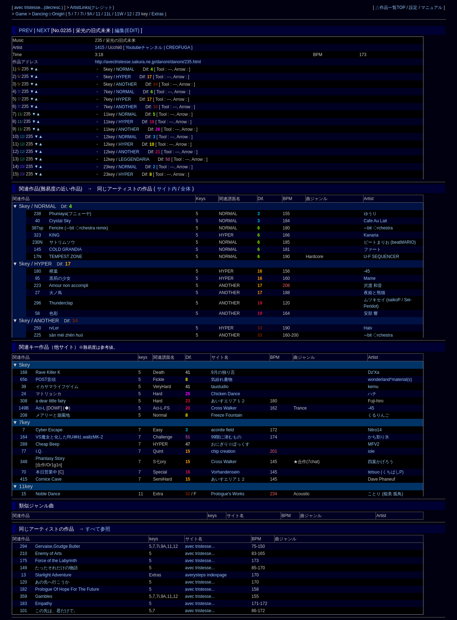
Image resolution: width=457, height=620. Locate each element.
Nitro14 (375, 429)
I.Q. (39, 451)
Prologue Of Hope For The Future (67, 589)
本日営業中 (46, 472)
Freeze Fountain (226, 415)
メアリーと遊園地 (53, 415)
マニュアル (431, 7)
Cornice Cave (49, 479)
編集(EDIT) (127, 30)
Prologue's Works (227, 493)
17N (37, 256)
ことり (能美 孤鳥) (385, 493)
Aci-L (40, 408)
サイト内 (167, 189)
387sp (37, 227)
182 (23, 589)
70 (23, 472)
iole (371, 451)
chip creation (223, 451)
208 (23, 415)
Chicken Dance (225, 393)
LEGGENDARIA (134, 159)
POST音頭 (46, 379)
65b (23, 379)
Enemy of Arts (48, 553)
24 (23, 393)
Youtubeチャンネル (145, 47)
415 (23, 479)
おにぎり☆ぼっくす (230, 444)
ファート (372, 249)
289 (23, 444)
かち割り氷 (378, 437)
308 (23, 400)
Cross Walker (224, 408)
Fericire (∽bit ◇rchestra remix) (78, 227)
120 (23, 582)
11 (98, 13)
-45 (367, 271)
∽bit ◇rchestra (378, 227)
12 (129, 13)
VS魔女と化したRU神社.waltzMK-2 (69, 437)
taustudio (219, 386)
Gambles (43, 596)
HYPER (123, 76)
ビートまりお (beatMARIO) (390, 242)
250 (37, 328)
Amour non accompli (68, 285)
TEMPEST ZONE (65, 256)
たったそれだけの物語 (56, 567)
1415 (100, 47)
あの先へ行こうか (52, 582)
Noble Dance (48, 493)
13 (23, 574)
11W (119, 13)
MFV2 (373, 444)
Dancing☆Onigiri (49, 13)
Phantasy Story (50, 458)
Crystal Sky (60, 220)
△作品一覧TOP (390, 7)
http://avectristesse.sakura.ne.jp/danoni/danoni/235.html (148, 61)
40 (37, 220)
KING (54, 235)
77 (23, 451)
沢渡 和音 (373, 285)
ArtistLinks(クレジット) (92, 7)
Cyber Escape (49, 429)
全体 (186, 189)
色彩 (53, 313)
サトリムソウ (62, 242)
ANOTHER (126, 84)
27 (37, 292)
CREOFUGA (178, 47)
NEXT (43, 30)
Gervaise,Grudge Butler (57, 546)
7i (82, 13)
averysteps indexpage (206, 574)
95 (37, 278)
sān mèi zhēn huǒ (66, 335)
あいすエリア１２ (228, 400)
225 (37, 335)
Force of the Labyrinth (56, 560)
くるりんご (378, 415)
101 (23, 610)
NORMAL (125, 69)
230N (37, 242)
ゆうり (370, 213)
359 (23, 596)
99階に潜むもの (226, 437)
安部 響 (371, 313)
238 (37, 213)
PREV (25, 30)
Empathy (43, 603)
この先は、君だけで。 (56, 610)
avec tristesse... (200, 546)
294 (23, 546)
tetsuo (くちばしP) (385, 472)
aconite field (222, 429)
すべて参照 (97, 529)
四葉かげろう (380, 461)
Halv (368, 328)
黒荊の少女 (60, 278)
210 (23, 553)
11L (107, 13)
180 (37, 271)
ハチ (372, 393)
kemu (373, 386)
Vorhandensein (225, 472)
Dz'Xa (373, 372)
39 (23, 386)
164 (23, 437)
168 (23, 372)
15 (23, 493)
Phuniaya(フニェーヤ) (70, 213)
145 (37, 249)
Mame (370, 278)
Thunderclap (61, 303)
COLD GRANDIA (65, 249)
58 (37, 313)
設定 (413, 7)
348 (23, 461)
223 (37, 285)
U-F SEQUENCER (381, 256)
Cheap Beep (48, 444)
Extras (157, 13)
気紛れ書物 (221, 379)
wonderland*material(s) (390, 379)
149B (24, 408)
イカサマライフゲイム (57, 386)
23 (137, 13)
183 (23, 603)
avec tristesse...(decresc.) (39, 7)
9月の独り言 (223, 372)
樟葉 (53, 271)
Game (21, 13)
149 (23, 567)
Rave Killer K (48, 372)
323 (37, 235)
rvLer (54, 328)
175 (23, 560)
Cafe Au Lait (375, 220)
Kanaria (371, 235)
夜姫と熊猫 (374, 292)
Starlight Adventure (53, 574)
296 (37, 303)
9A (89, 13)
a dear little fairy (51, 400)
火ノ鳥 (55, 292)
